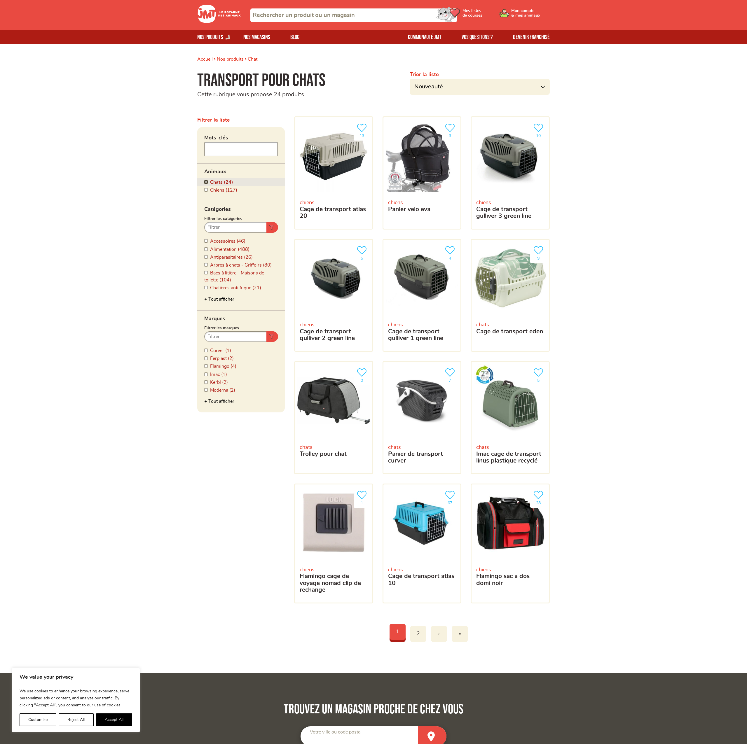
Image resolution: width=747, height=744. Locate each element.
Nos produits (230, 59)
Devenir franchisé (531, 37)
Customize (38, 720)
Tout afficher (221, 299)
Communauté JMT (424, 37)
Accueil (205, 59)
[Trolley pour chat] (333, 417)
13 (363, 130)
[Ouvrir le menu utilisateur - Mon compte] (530, 15)
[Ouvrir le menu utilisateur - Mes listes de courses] (486, 15)
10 (540, 130)
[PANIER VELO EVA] (422, 173)
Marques (214, 318)
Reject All (76, 720)
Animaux (215, 171)
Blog (294, 37)
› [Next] (439, 633)
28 (540, 497)
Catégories (217, 209)
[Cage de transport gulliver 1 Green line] (422, 295)
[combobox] (353, 15)
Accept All (114, 720)
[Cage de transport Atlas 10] (422, 543)
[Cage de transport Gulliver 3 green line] (510, 173)
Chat (252, 59)
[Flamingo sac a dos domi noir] (510, 543)
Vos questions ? (477, 37)
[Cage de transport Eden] (510, 295)
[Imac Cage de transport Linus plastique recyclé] (510, 417)
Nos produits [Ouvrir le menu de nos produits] (210, 37)
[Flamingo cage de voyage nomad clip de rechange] (333, 543)
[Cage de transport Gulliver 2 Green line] (333, 295)
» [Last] (460, 633)
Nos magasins (256, 37)
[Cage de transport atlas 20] (333, 173)
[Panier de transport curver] (422, 417)
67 (451, 497)
